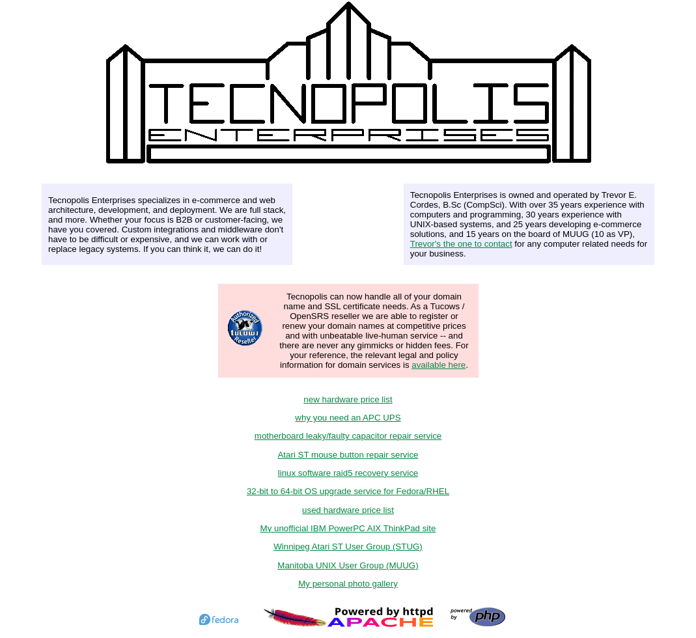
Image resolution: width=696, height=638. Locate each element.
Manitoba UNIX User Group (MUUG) (347, 565)
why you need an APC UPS (347, 418)
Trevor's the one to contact (461, 244)
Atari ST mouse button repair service (347, 455)
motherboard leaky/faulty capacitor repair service (348, 436)
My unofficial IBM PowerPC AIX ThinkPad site (348, 528)
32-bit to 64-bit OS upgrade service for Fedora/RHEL (348, 491)
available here (438, 365)
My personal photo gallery (348, 584)
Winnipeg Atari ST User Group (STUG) (348, 546)
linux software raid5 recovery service (348, 473)
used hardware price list (348, 510)
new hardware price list (347, 399)
